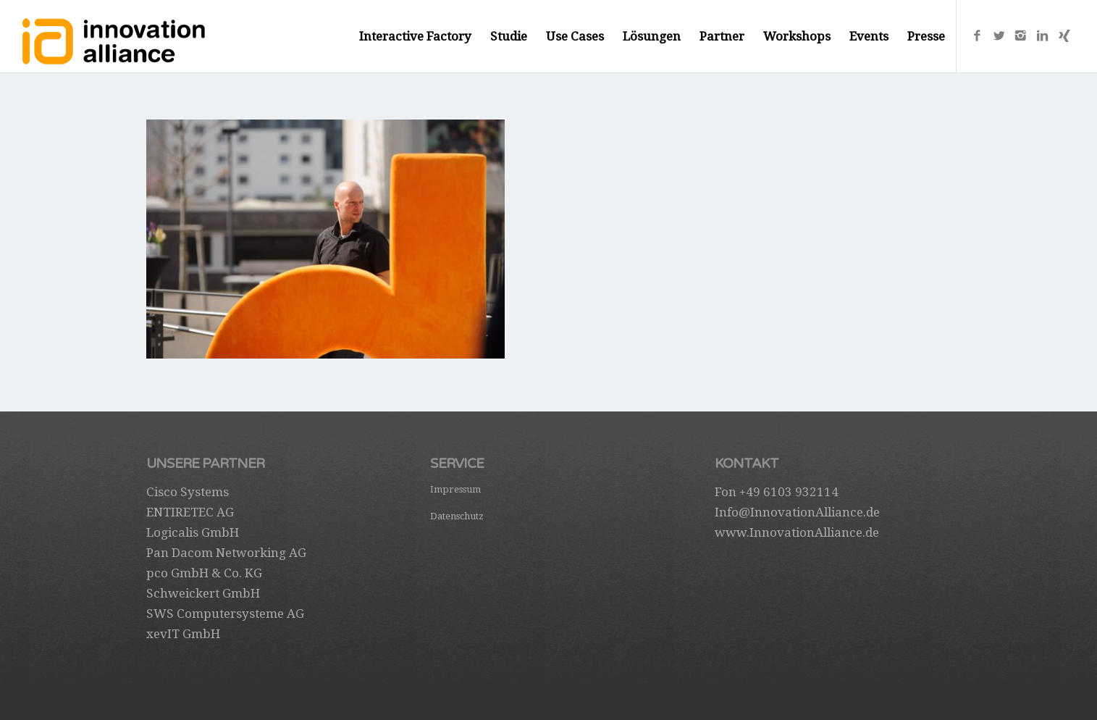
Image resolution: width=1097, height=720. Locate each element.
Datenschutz (457, 516)
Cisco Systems (187, 492)
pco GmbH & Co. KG (204, 573)
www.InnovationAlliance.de (797, 532)
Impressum (455, 489)
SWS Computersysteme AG (225, 613)
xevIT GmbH (183, 634)
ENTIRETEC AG (190, 512)
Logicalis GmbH (192, 532)
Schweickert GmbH (203, 593)
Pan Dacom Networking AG (226, 552)
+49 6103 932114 (788, 492)
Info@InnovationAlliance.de (797, 512)
